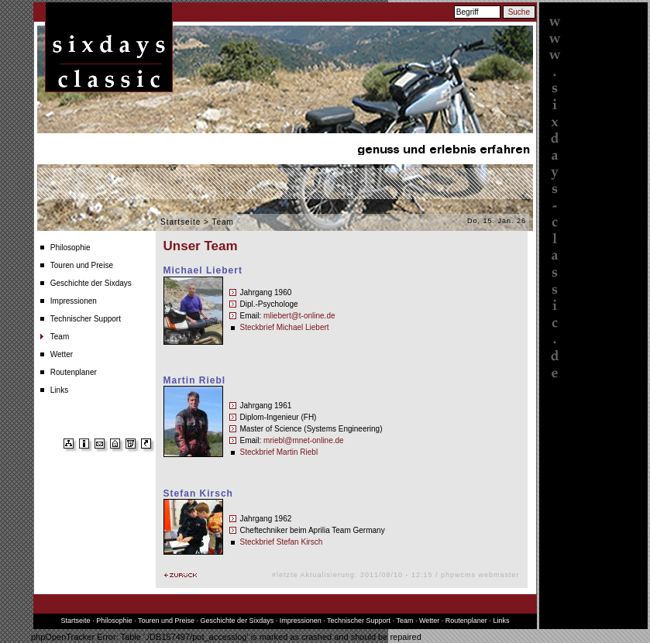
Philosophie (70, 247)
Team (59, 336)
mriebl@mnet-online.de (303, 440)
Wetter (61, 354)
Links (59, 390)
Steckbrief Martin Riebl (279, 452)
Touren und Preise (81, 265)
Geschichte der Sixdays (91, 283)
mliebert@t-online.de (299, 315)
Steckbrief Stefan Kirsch (281, 542)
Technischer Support (85, 319)
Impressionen (73, 301)
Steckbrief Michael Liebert (284, 327)
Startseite (180, 222)
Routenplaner (73, 372)
